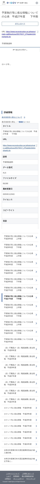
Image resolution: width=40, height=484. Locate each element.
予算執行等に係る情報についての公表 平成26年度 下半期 (19, 315)
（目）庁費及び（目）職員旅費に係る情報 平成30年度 (19, 349)
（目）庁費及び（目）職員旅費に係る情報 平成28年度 (19, 366)
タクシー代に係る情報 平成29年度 (18, 414)
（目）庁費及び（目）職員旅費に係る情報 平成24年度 (19, 400)
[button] (36, 2)
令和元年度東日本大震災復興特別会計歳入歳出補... (19, 451)
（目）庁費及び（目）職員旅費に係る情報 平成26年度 (19, 383)
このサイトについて (13, 473)
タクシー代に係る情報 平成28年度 (18, 420)
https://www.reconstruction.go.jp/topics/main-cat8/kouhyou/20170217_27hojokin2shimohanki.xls (19, 34)
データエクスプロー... (20, 50)
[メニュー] (4, 3)
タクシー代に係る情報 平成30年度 (18, 408)
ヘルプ (8, 476)
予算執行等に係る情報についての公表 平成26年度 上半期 (19, 306)
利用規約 (16, 476)
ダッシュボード (18, 479)
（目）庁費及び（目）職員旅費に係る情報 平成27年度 (19, 375)
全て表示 (27, 122)
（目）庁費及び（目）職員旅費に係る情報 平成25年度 (19, 392)
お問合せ (8, 479)
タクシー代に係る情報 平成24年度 (18, 444)
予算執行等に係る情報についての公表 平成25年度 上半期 (19, 323)
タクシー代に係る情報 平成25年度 (18, 438)
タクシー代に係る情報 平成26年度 (18, 432)
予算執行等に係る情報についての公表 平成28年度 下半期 (19, 280)
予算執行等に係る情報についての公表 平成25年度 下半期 (19, 332)
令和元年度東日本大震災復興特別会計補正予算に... (19, 460)
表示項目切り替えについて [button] (14, 117)
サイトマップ (30, 479)
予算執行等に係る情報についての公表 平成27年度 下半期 (19, 297)
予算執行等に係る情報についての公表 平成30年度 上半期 (19, 237)
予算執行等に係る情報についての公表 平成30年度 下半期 (19, 246)
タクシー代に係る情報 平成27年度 (18, 426)
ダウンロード (20, 24)
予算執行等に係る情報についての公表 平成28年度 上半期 (19, 272)
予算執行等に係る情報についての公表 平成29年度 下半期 (19, 263)
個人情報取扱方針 (28, 476)
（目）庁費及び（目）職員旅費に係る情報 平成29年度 (19, 357)
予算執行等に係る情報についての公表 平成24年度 (19, 340)
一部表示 (20, 122)
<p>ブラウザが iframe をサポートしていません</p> (20, 85)
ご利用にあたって (28, 473)
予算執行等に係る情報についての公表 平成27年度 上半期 (19, 289)
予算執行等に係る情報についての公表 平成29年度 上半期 (19, 254)
